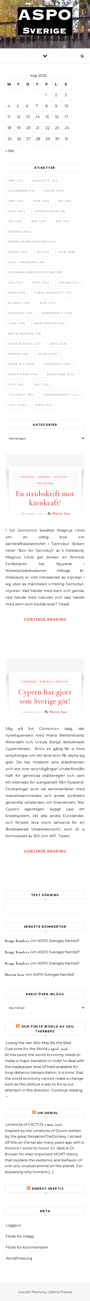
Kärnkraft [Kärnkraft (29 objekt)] (57, 313)
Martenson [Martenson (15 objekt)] (50, 323)
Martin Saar (61, 513)
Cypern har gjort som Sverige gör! (45, 696)
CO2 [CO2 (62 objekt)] (17, 211)
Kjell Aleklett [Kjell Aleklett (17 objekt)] (53, 292)
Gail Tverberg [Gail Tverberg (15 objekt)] (27, 262)
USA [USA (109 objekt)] (17, 405)
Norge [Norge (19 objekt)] (19, 354)
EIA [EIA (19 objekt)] (62, 221)
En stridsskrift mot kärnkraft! (45, 498)
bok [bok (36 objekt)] (41, 201)
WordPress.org (19, 1258)
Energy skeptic (48, 1188)
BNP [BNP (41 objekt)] (16, 201)
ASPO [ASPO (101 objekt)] (54, 190)
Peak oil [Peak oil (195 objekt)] (22, 364)
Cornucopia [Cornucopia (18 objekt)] (50, 211)
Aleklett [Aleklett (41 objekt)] (45, 180)
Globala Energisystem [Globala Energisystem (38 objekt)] (36, 272)
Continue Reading (45, 619)
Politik (60, 476)
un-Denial (48, 1113)
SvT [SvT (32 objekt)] (42, 384)
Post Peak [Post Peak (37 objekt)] (23, 374)
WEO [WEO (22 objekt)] (44, 405)
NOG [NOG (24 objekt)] (58, 343)
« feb (10, 150)
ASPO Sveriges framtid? (59, 940)
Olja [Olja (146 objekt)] (48, 354)
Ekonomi (29, 681)
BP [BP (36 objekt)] (65, 201)
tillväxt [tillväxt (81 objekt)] (21, 394)
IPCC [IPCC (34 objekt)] (40, 282)
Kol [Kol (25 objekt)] (48, 303)
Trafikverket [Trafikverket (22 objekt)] (61, 394)
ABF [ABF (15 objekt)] (16, 180)
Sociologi (45, 483)
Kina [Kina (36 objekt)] (17, 292)
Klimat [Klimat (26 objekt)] (20, 303)
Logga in (13, 1225)
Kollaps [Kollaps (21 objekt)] (21, 313)
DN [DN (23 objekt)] (15, 221)
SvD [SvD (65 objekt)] (17, 384)
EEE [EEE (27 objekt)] (39, 221)
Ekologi (28, 476)
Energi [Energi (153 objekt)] (20, 231)
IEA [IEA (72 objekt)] (16, 282)
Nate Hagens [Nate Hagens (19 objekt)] (25, 333)
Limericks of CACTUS (24, 1124)
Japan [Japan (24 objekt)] (69, 282)
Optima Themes (59, 1292)
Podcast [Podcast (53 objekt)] (57, 364)
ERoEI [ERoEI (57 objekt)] (18, 252)
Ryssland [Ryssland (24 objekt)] (61, 374)
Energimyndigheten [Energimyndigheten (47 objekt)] (32, 241)
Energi (44, 476)
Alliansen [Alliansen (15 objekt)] (22, 190)
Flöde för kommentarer (27, 1247)
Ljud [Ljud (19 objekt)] (17, 323)
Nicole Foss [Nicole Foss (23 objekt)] (25, 343)
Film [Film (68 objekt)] (67, 252)
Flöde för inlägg (20, 1236)
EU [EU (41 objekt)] (43, 252)
